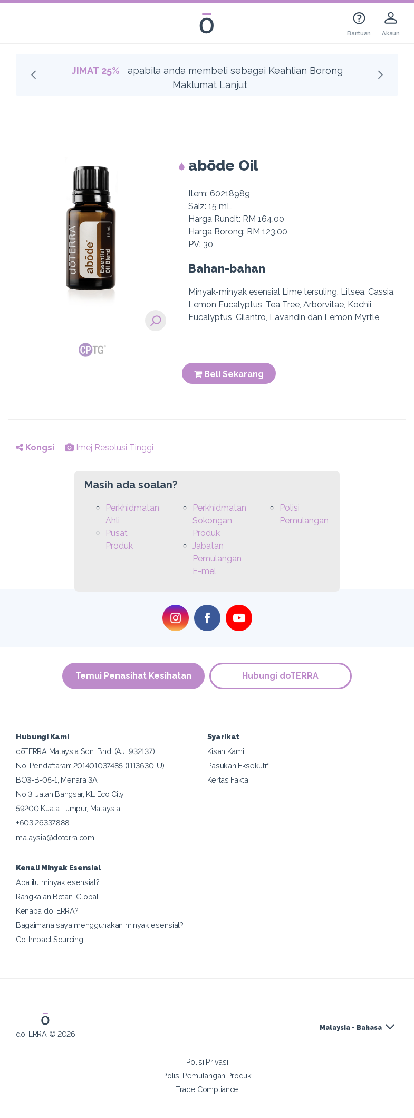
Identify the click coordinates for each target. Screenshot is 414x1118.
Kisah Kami (225, 751)
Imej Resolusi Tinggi (109, 448)
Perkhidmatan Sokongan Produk (219, 520)
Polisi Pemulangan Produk (207, 1075)
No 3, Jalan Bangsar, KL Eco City (70, 794)
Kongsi (35, 448)
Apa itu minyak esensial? (58, 882)
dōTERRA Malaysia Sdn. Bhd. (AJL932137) (85, 751)
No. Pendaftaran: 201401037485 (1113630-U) (90, 765)
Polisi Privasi (207, 1061)
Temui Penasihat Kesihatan (133, 676)
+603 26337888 (43, 822)
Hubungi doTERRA (281, 676)
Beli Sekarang (229, 374)
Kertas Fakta (227, 779)
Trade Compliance (207, 1089)
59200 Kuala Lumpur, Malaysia (68, 808)
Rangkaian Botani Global (57, 896)
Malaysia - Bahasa (351, 1027)
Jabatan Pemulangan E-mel (217, 558)
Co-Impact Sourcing (49, 939)
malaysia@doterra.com (55, 837)
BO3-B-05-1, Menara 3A (57, 779)
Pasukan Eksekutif (237, 765)
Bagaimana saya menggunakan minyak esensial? (100, 924)
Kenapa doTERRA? (47, 910)
